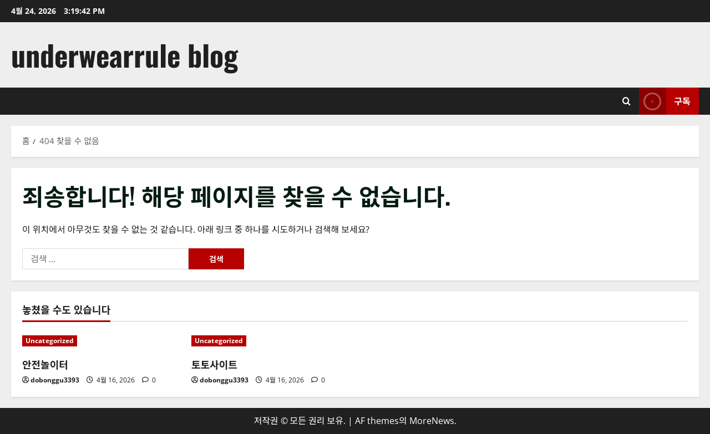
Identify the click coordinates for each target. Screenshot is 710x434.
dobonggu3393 (55, 380)
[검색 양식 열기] (626, 101)
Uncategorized (50, 340)
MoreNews (431, 421)
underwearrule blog (124, 54)
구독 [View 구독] (665, 101)
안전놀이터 (45, 364)
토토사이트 (214, 364)
